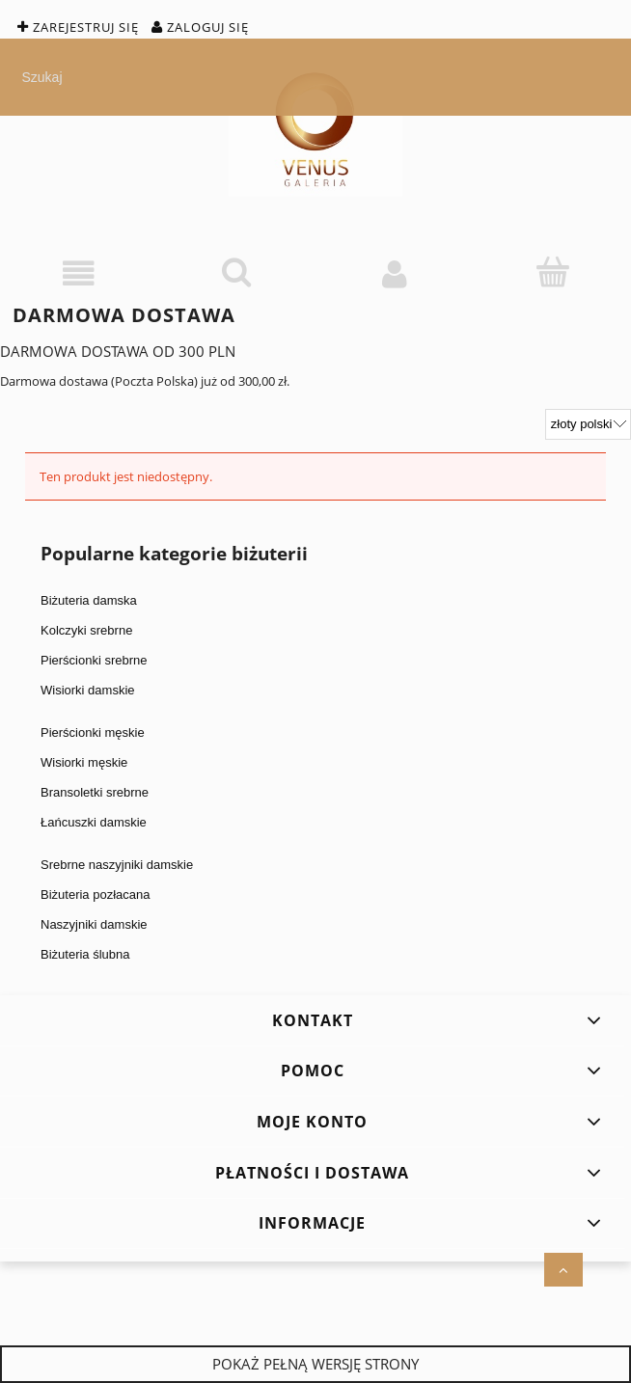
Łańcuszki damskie (94, 822)
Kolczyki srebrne (86, 630)
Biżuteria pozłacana (95, 894)
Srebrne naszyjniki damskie (117, 864)
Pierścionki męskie (93, 732)
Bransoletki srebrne (95, 792)
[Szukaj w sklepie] (320, 77)
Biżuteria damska (89, 600)
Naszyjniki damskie (94, 924)
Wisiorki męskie (84, 762)
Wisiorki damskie (88, 690)
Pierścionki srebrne (94, 660)
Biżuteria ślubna (85, 954)
